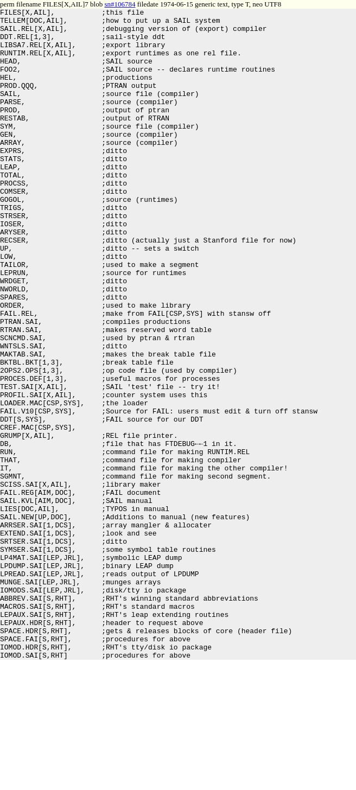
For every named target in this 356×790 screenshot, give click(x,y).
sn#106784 (119, 4)
